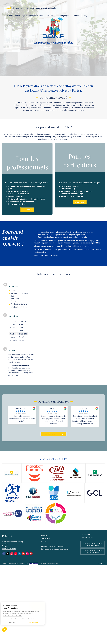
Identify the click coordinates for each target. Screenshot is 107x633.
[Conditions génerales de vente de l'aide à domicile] (92, 544)
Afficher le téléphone (19, 304)
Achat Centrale (54, 563)
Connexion (101, 563)
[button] (27, 179)
